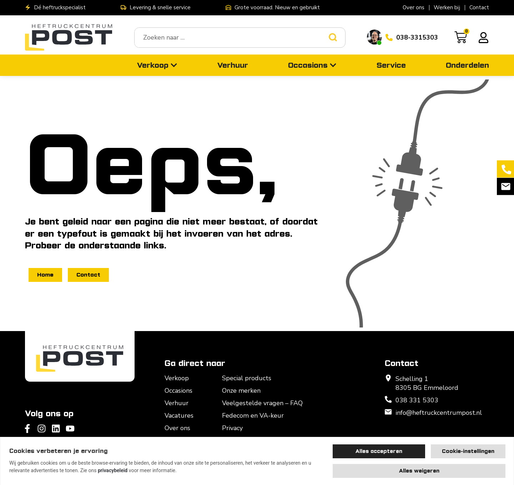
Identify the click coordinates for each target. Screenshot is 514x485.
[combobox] (232, 37)
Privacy (232, 428)
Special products (246, 378)
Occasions (178, 390)
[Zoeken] (337, 37)
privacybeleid (112, 470)
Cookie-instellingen (468, 451)
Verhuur (176, 403)
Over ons (413, 7)
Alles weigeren (419, 471)
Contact (479, 7)
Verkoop (177, 378)
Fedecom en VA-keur (253, 415)
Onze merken (241, 390)
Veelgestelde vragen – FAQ (262, 403)
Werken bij (447, 7)
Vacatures (179, 415)
